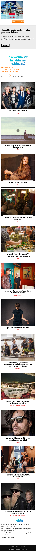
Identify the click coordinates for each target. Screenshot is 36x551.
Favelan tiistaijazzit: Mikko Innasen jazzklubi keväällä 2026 (18, 218)
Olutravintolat (18, 295)
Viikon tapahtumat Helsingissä (9, 71)
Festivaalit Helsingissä (7, 75)
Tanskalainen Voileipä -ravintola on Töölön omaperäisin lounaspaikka (18, 292)
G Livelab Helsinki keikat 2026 (18, 182)
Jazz (18, 113)
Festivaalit (17, 258)
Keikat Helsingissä (6, 73)
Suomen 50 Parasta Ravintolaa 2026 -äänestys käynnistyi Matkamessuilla (18, 255)
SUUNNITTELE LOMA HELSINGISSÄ (18, 546)
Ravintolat (17, 368)
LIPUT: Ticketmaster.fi (14, 515)
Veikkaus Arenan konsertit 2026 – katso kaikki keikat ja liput (18, 513)
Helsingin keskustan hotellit (18, 405)
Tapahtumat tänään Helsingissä (10, 69)
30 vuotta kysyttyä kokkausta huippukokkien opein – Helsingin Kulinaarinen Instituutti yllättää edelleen (18, 364)
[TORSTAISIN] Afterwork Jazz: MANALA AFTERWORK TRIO (18, 476)
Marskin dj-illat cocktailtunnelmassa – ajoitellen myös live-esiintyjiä (18, 402)
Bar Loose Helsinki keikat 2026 (18, 111)
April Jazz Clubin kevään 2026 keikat (18, 328)
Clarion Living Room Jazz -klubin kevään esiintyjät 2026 (18, 147)
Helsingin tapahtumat (7, 67)
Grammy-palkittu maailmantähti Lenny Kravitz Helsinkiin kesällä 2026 (18, 439)
